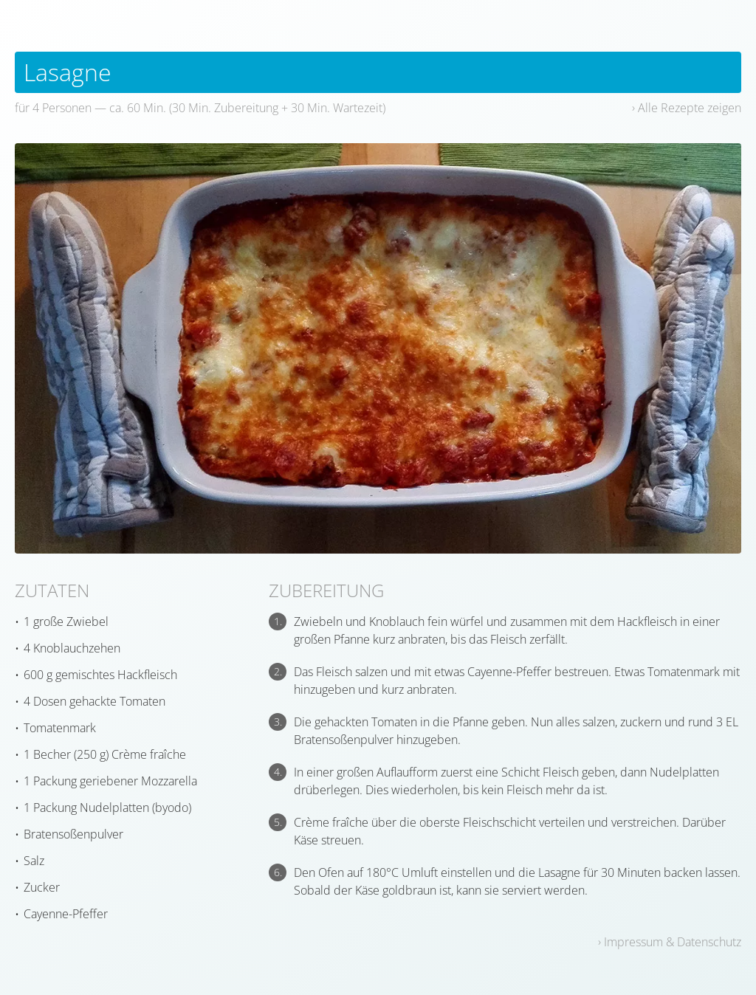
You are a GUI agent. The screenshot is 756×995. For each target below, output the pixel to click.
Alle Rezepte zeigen (689, 108)
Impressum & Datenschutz (672, 942)
